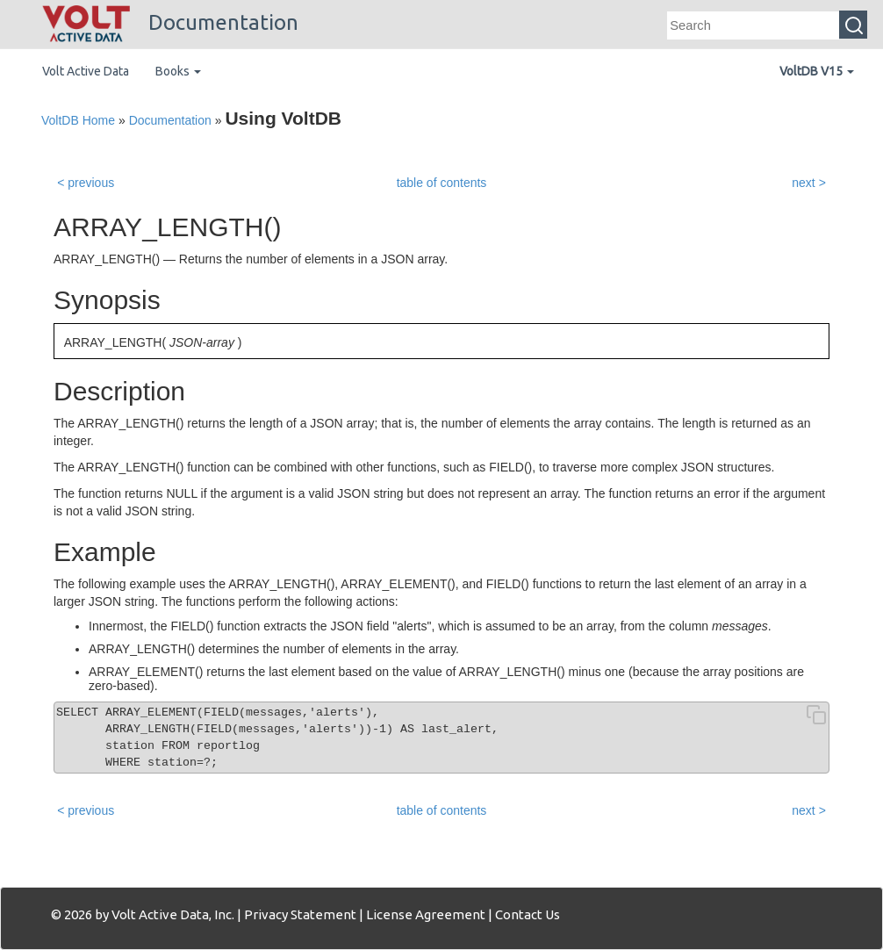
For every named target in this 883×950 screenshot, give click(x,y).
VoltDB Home (78, 120)
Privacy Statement (300, 914)
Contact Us (527, 914)
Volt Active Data (85, 71)
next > (809, 183)
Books (178, 71)
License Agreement (425, 914)
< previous (85, 183)
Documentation (170, 22)
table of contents (442, 183)
